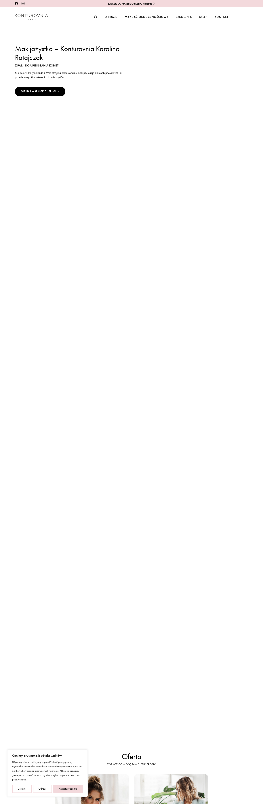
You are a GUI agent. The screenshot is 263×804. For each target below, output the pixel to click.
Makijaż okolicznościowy (146, 17)
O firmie (110, 17)
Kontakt (221, 17)
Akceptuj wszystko (68, 788)
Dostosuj (22, 788)
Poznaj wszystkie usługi (40, 91)
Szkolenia (184, 17)
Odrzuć (42, 788)
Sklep (203, 17)
